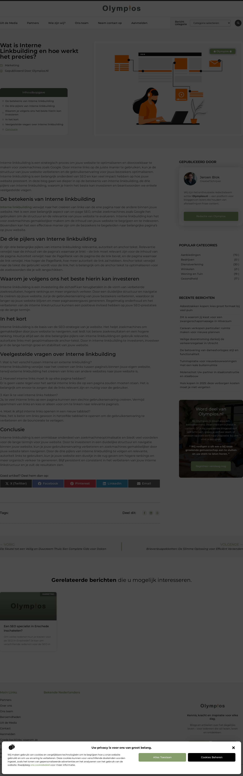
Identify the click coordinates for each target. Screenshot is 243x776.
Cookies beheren (211, 757)
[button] (233, 748)
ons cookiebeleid (40, 764)
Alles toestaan (162, 757)
